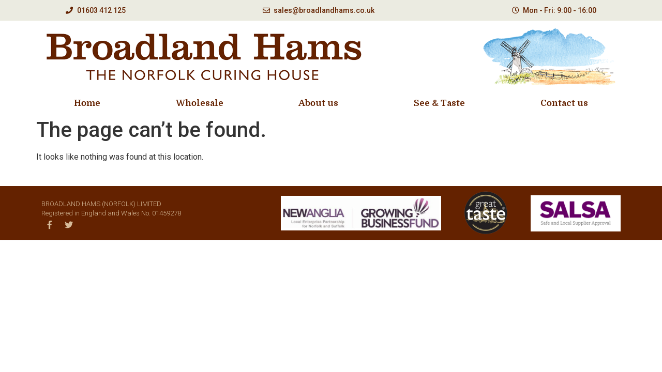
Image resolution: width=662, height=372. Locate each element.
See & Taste (439, 103)
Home (87, 103)
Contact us (564, 103)
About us (318, 103)
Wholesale (199, 103)
